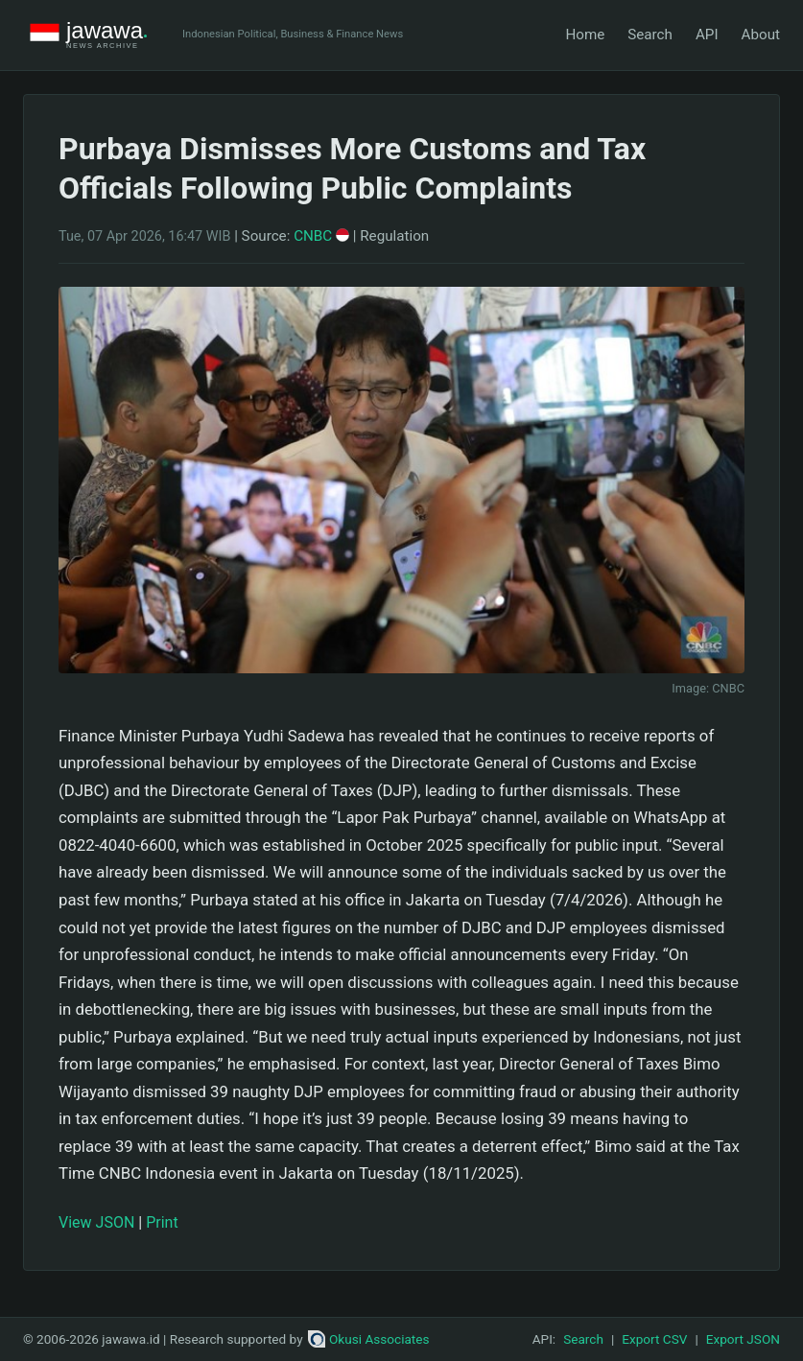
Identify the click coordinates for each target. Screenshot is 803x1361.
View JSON (96, 1222)
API (707, 34)
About (761, 34)
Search (650, 34)
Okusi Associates (369, 1339)
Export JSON (743, 1339)
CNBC (321, 236)
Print (161, 1222)
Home (584, 34)
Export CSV (654, 1339)
